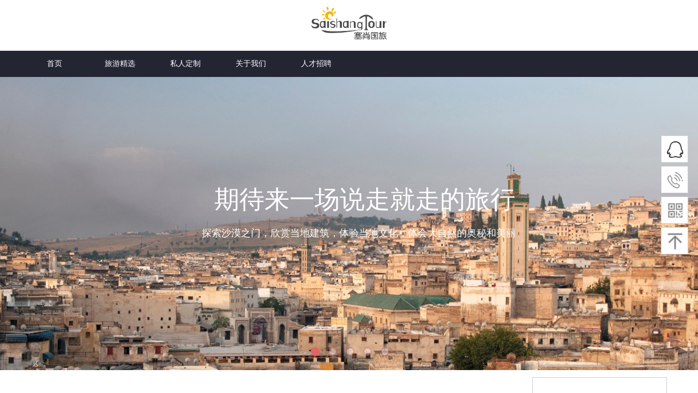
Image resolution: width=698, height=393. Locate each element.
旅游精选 (120, 13)
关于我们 (251, 13)
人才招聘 (316, 63)
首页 (54, 13)
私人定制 (185, 13)
